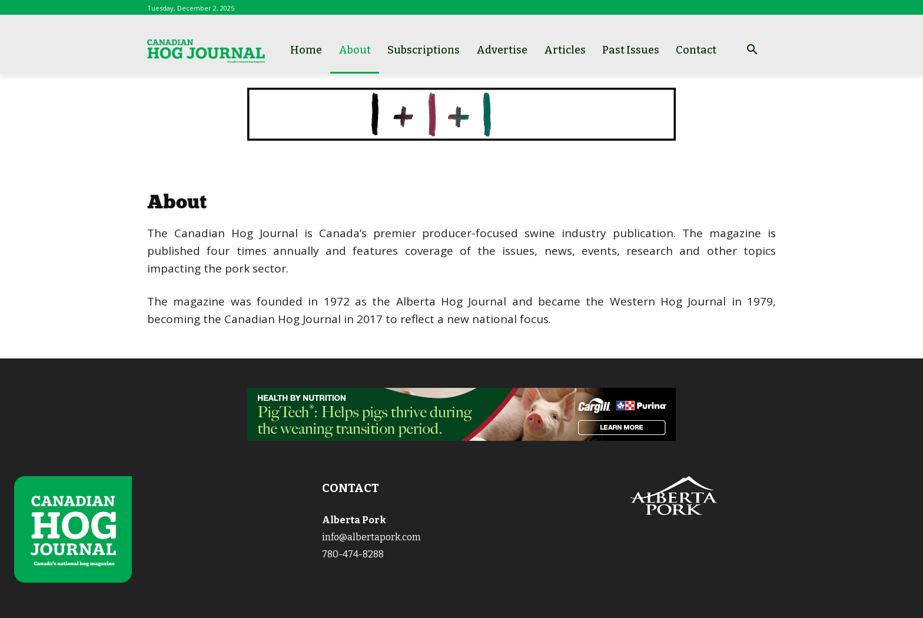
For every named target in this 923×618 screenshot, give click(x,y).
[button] (752, 50)
